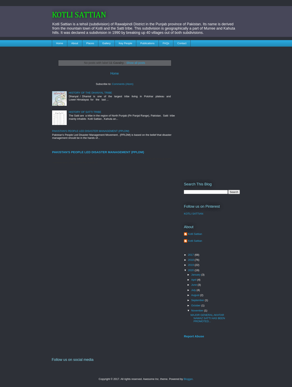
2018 (191, 259)
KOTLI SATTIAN (79, 15)
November (197, 310)
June (194, 284)
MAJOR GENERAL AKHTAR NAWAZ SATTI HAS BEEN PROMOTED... (207, 318)
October (196, 305)
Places (90, 43)
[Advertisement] (212, 111)
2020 (191, 270)
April (194, 279)
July (194, 290)
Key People (125, 43)
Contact (182, 43)
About (74, 43)
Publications (147, 43)
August (195, 295)
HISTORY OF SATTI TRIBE (85, 111)
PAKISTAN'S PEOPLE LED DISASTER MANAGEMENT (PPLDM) (90, 131)
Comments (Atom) (122, 84)
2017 (191, 254)
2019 (191, 264)
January (196, 274)
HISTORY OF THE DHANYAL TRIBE (90, 92)
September (198, 300)
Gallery (106, 43)
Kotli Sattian (195, 233)
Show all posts (136, 62)
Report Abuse (194, 336)
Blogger (188, 379)
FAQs (166, 43)
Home (59, 43)
